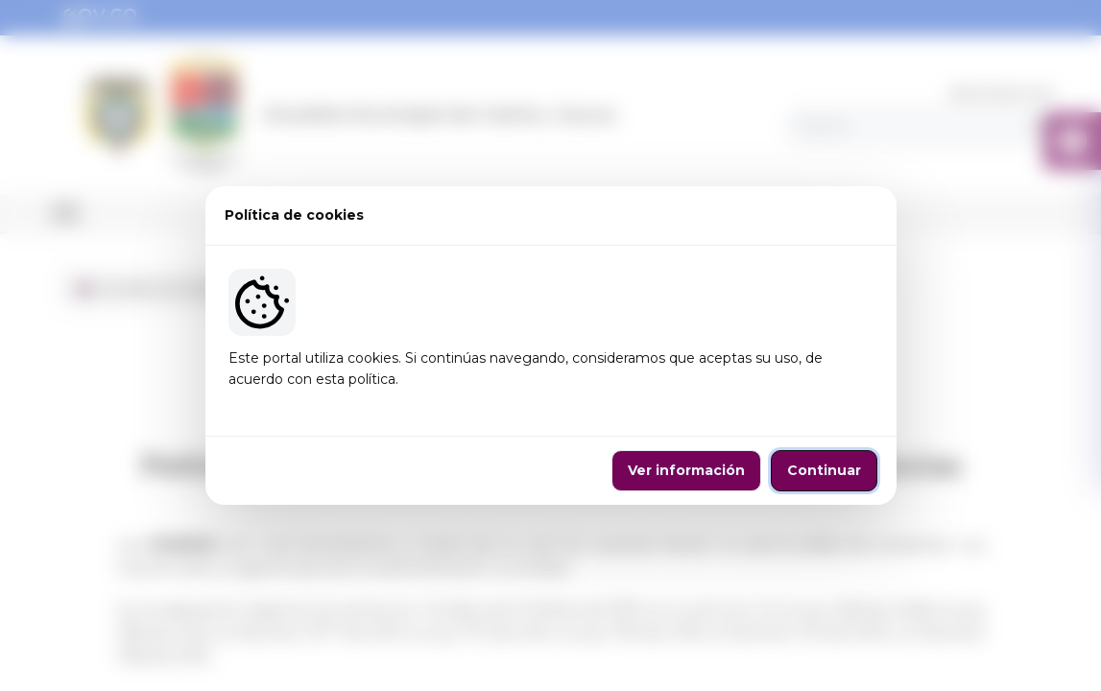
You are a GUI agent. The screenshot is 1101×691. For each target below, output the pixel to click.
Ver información (686, 470)
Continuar (824, 470)
